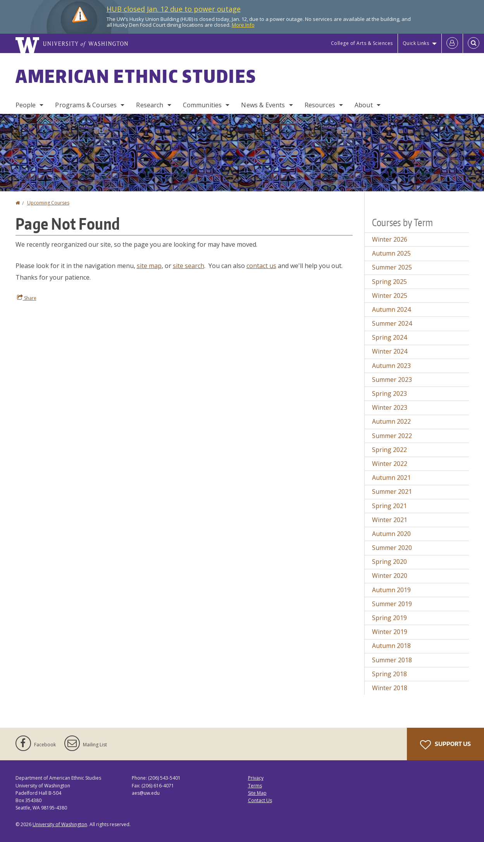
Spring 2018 (389, 674)
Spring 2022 (389, 449)
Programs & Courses (86, 105)
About (364, 105)
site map (149, 265)
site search (188, 265)
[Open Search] (473, 43)
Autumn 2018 (391, 645)
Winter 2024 (389, 351)
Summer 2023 (392, 379)
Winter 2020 (389, 575)
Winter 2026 (389, 239)
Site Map (257, 793)
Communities (202, 105)
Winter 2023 (389, 407)
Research (149, 105)
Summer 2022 (392, 435)
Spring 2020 (389, 561)
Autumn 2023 (391, 365)
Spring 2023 (389, 393)
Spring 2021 (389, 506)
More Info (243, 24)
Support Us (445, 744)
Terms (255, 785)
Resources (320, 105)
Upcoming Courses (48, 202)
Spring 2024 (389, 337)
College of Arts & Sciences (362, 43)
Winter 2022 (389, 463)
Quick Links (416, 43)
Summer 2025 (392, 267)
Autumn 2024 (391, 309)
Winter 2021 (389, 520)
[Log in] (452, 43)
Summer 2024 (392, 323)
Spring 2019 (389, 617)
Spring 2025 (389, 281)
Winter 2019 (389, 631)
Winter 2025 (389, 295)
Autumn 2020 (391, 533)
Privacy (256, 778)
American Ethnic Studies (136, 76)
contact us (261, 265)
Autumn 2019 (391, 590)
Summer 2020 (392, 547)
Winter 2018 (389, 688)
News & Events (263, 105)
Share (26, 297)
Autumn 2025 (391, 253)
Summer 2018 (392, 660)
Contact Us (260, 800)
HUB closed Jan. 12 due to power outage (174, 9)
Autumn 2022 (391, 421)
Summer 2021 (392, 491)
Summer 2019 (392, 604)
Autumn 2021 (391, 477)
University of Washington (60, 824)
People (26, 105)
